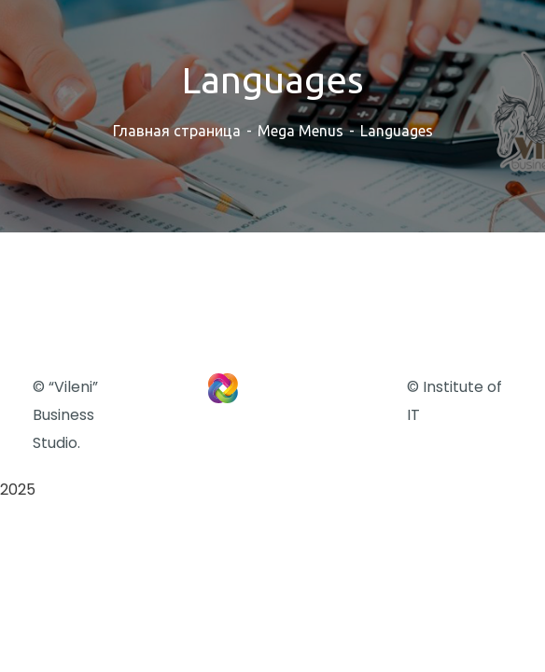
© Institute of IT (454, 401)
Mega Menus (300, 130)
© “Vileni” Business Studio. (65, 415)
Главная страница (177, 130)
